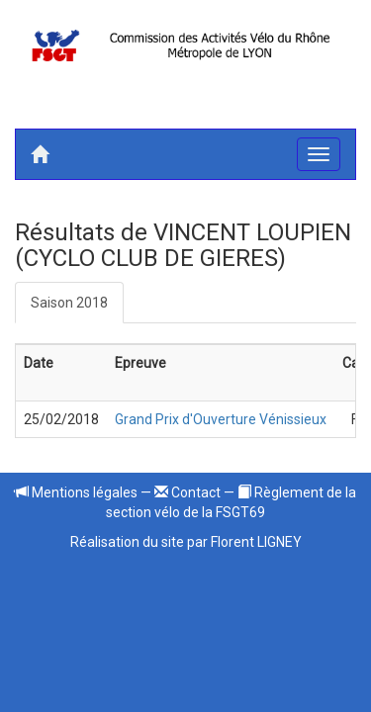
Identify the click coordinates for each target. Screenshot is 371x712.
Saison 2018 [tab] (69, 303)
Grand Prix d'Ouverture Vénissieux (220, 419)
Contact (187, 492)
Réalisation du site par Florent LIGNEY (186, 542)
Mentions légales (76, 492)
